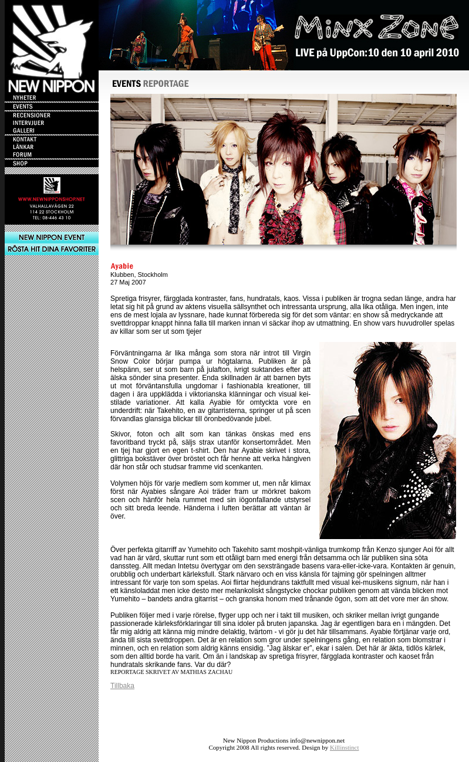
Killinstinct (344, 747)
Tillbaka (122, 686)
